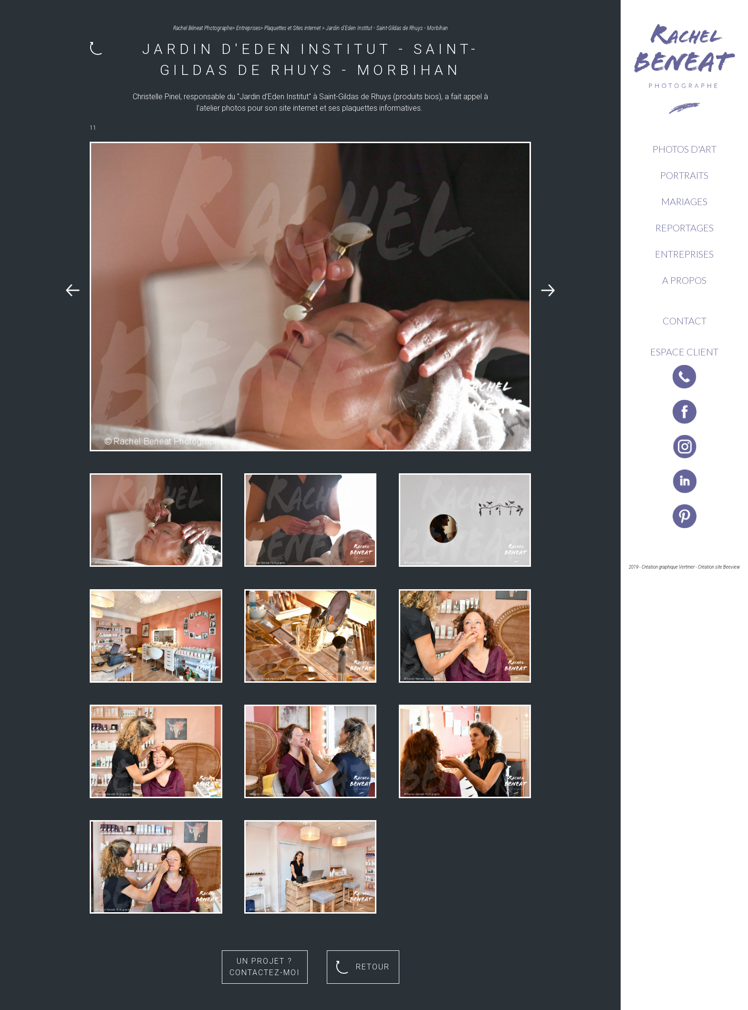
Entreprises (684, 254)
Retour (363, 967)
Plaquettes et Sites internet (292, 28)
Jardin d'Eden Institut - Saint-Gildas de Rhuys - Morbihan (387, 28)
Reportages (684, 227)
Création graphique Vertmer (668, 567)
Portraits (684, 175)
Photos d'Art (685, 149)
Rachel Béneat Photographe (202, 28)
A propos (684, 280)
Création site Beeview (719, 567)
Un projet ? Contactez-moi (264, 967)
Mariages (684, 201)
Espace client (684, 351)
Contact (684, 320)
